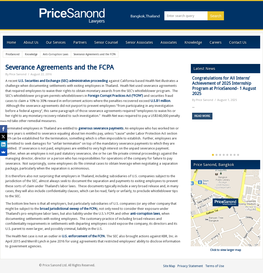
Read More (202, 116)
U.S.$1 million (160, 101)
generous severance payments (100, 128)
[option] (225, 99)
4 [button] (224, 155)
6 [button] (231, 155)
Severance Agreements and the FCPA (59, 67)
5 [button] (227, 155)
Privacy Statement (190, 266)
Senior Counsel (106, 42)
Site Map (169, 266)
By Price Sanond (15, 74)
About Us (31, 42)
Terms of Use (214, 266)
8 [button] (238, 155)
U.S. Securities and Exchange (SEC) (43, 81)
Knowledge (193, 42)
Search (215, 16)
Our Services (55, 42)
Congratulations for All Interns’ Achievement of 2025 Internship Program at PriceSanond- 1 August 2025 (224, 86)
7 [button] (234, 155)
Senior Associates (139, 42)
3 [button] (220, 155)
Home (11, 42)
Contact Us (237, 42)
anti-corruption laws (145, 213)
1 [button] (213, 155)
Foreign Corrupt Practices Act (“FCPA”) (115, 96)
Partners (80, 42)
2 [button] (216, 155)
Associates (169, 42)
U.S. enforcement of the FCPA (83, 236)
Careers (215, 42)
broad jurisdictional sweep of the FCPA (68, 209)
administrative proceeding (88, 81)
